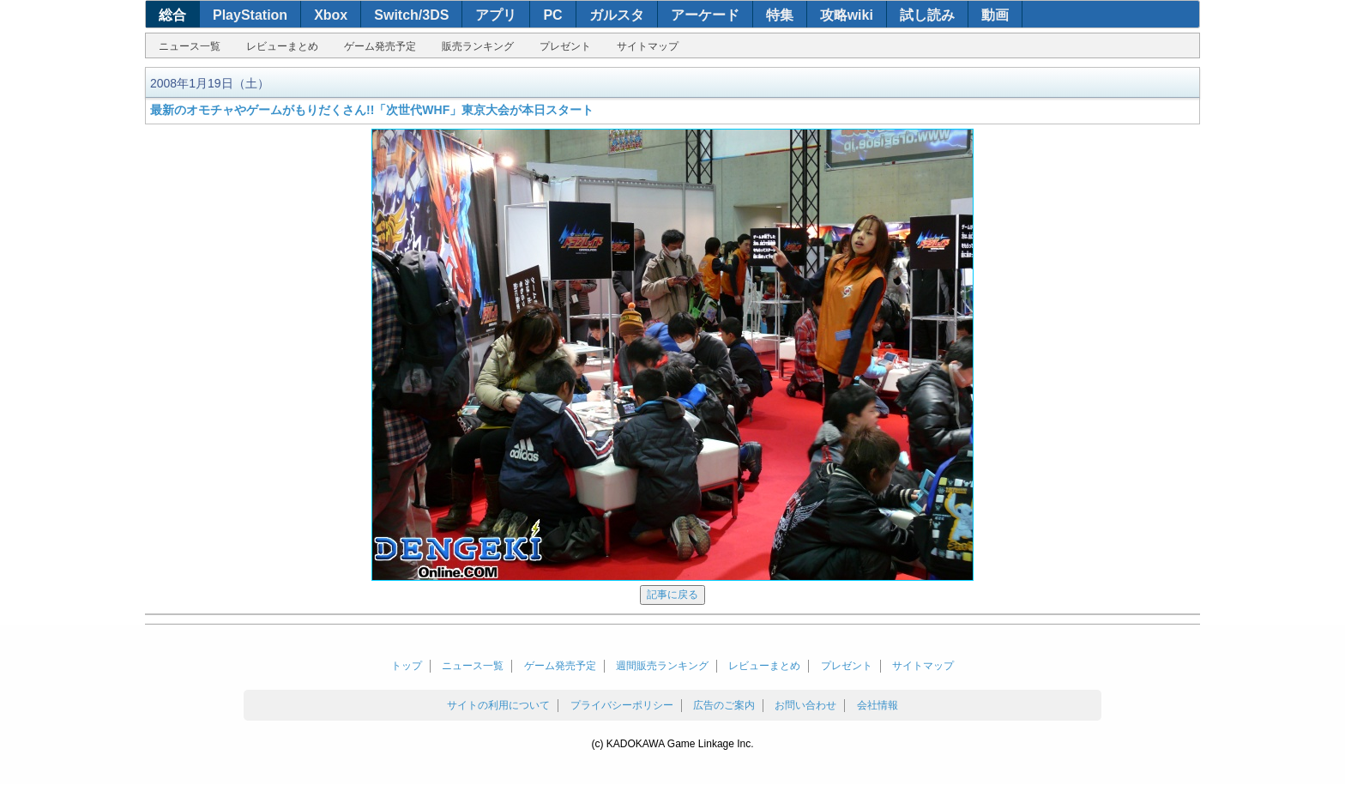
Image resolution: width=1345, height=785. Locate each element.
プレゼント (565, 46)
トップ (406, 666)
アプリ (495, 15)
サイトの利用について (498, 705)
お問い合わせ (805, 705)
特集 (779, 15)
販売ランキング (478, 46)
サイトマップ (648, 46)
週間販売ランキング (662, 666)
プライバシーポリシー (621, 705)
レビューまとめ (282, 46)
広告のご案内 (724, 705)
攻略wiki (846, 15)
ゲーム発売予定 (380, 46)
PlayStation (250, 15)
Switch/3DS (411, 15)
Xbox (330, 15)
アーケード (705, 15)
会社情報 (877, 705)
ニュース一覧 (189, 46)
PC (552, 15)
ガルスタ (616, 15)
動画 (995, 15)
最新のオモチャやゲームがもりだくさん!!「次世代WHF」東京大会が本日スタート (372, 110)
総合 (172, 15)
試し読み (927, 15)
